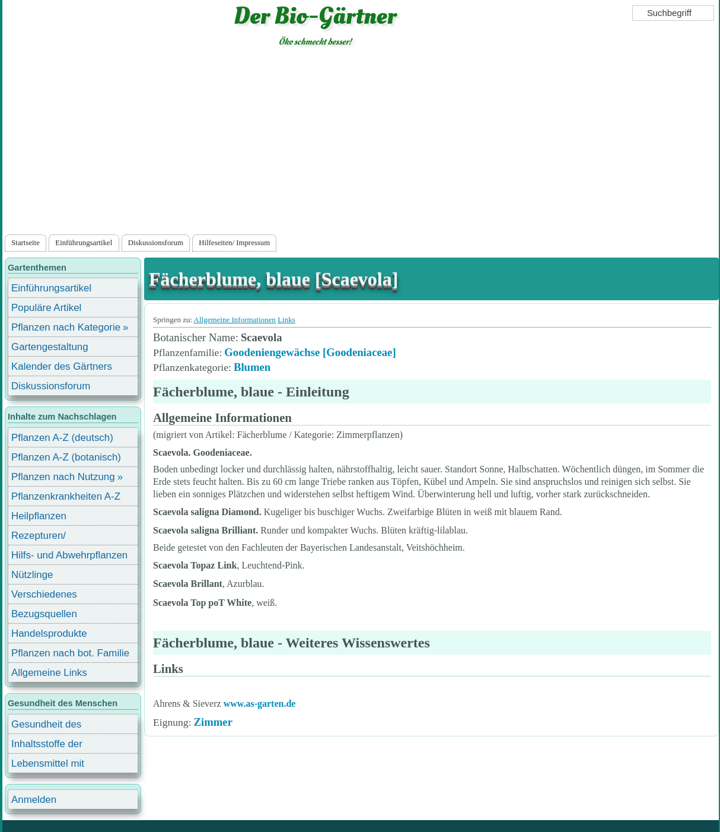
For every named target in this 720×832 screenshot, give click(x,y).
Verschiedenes (44, 594)
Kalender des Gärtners (61, 366)
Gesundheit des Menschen (46, 726)
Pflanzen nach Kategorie (65, 327)
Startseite (25, 243)
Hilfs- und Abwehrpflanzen (69, 555)
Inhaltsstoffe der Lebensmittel (46, 745)
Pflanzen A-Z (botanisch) (66, 457)
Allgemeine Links (49, 672)
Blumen (252, 367)
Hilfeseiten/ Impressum (234, 243)
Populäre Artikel (46, 307)
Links (286, 319)
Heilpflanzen (38, 516)
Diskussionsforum (155, 243)
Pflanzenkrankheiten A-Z (65, 496)
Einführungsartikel (83, 243)
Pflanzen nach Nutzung (63, 476)
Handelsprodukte (49, 633)
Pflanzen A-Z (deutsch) (62, 437)
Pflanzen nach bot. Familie (70, 653)
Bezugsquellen (44, 614)
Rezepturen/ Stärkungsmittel (45, 537)
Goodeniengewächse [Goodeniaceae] (310, 352)
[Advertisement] (360, 143)
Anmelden (33, 799)
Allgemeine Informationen (235, 319)
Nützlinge (32, 574)
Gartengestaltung (49, 347)
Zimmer (213, 722)
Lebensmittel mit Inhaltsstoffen (47, 765)
